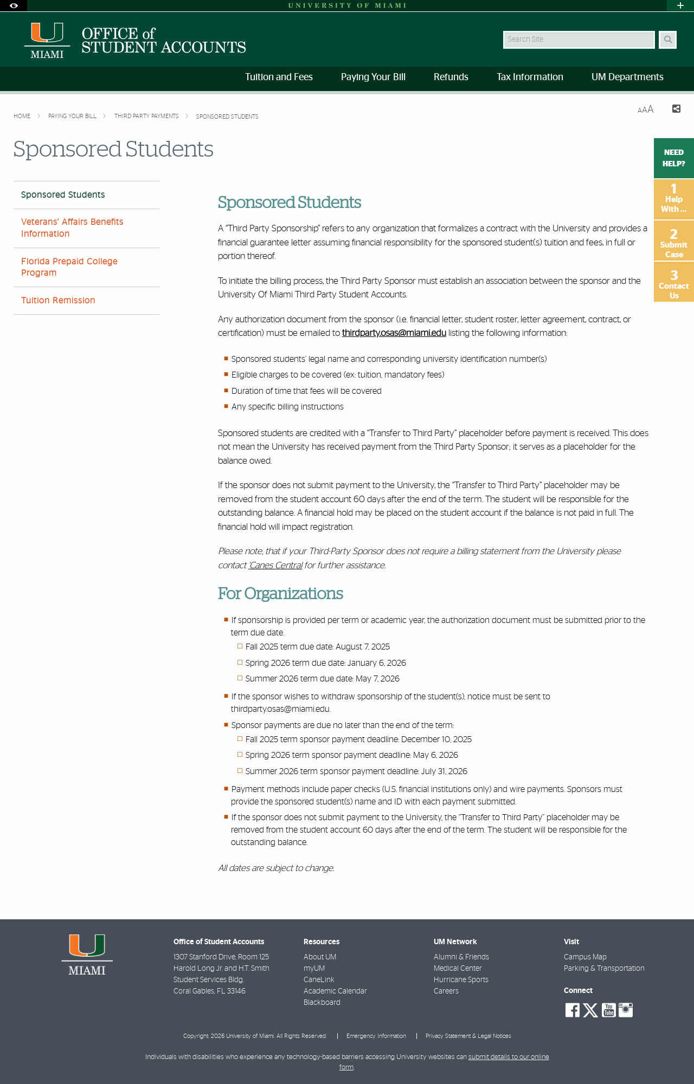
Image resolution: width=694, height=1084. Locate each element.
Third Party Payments (147, 116)
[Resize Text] (646, 110)
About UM (320, 957)
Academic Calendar (335, 991)
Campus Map (585, 957)
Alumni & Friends (461, 957)
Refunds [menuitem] (451, 77)
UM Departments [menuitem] (628, 77)
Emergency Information (376, 1036)
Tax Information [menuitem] (530, 77)
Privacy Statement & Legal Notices (468, 1036)
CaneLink (319, 980)
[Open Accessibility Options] (13, 5)
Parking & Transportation (604, 968)
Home (23, 116)
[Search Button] (668, 40)
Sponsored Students (227, 117)
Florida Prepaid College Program (69, 267)
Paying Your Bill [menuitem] (373, 77)
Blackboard (322, 1003)
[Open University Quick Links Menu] (680, 5)
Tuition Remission (58, 300)
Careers (446, 991)
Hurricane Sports (461, 980)
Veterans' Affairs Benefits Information (72, 228)
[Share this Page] (671, 110)
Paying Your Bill (73, 116)
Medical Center (458, 968)
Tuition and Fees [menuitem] (279, 77)
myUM (314, 968)
